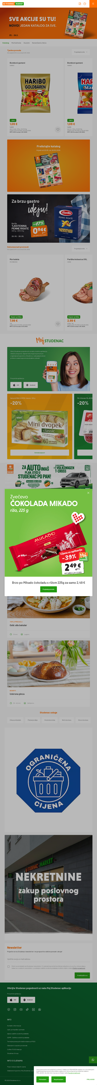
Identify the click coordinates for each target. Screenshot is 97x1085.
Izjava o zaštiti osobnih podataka (18, 1033)
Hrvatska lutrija (49, 720)
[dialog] (65, 1075)
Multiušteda (16, 43)
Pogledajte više (80, 52)
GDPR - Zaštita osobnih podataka (18, 1037)
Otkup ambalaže (15, 720)
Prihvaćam (42, 1079)
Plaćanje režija (33, 720)
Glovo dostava (83, 720)
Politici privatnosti (79, 968)
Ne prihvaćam (58, 1079)
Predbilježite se (82, 975)
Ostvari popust (39, 452)
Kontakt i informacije (14, 1025)
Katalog (6, 43)
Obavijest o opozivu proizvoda (17, 1045)
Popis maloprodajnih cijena (16, 1067)
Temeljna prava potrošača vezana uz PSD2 (21, 1041)
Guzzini (27, 43)
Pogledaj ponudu (48, 589)
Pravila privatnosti (74, 1073)
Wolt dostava (66, 720)
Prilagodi (90, 1079)
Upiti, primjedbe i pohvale (16, 1029)
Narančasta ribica (39, 43)
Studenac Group (12, 1053)
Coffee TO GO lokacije (14, 1049)
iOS (16, 385)
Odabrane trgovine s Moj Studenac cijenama (22, 1070)
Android (30, 385)
